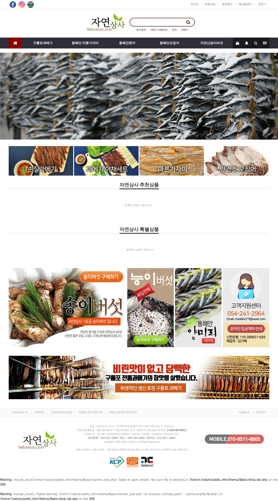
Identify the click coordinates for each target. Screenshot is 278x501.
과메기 (184, 29)
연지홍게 (141, 29)
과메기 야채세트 (158, 29)
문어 (174, 29)
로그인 (195, 4)
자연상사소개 (20, 412)
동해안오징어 (169, 43)
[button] (21, 96)
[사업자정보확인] (177, 430)
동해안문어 (127, 43)
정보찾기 (227, 4)
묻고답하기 (245, 4)
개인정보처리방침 (61, 412)
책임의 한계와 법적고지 (123, 412)
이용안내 (244, 412)
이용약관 (39, 412)
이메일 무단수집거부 (90, 412)
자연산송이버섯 (211, 43)
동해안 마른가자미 (85, 43)
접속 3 (262, 4)
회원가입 (210, 4)
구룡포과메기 (43, 43)
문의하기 (261, 412)
